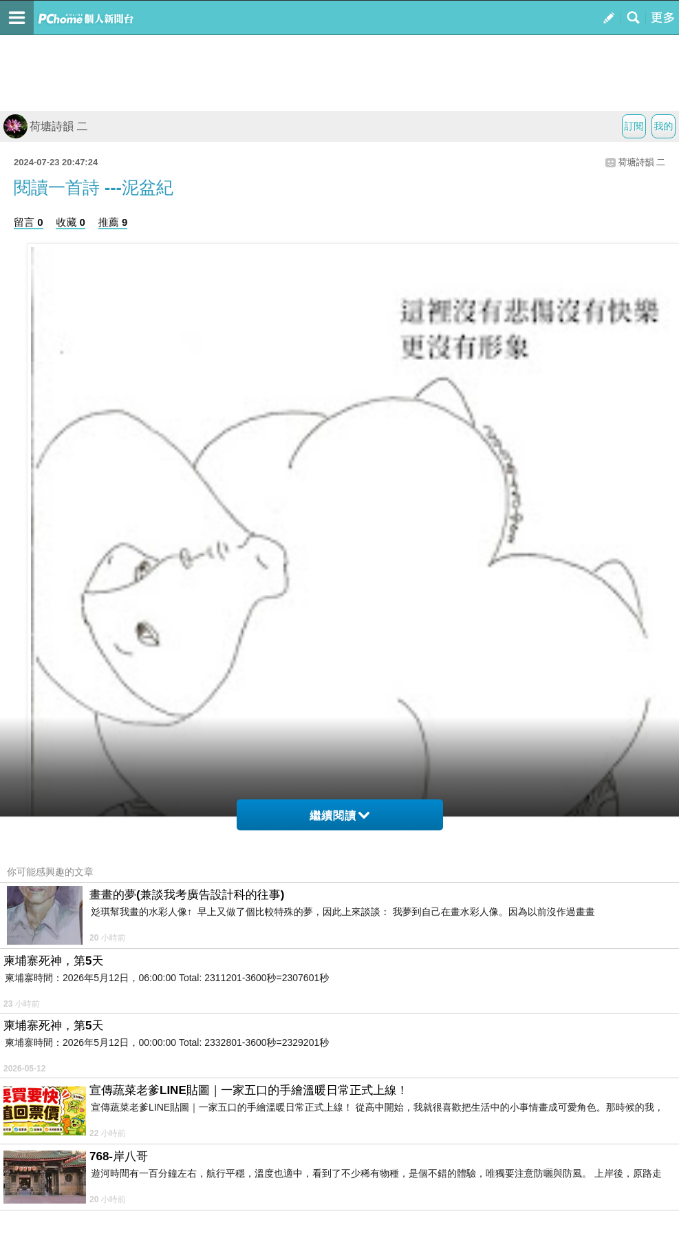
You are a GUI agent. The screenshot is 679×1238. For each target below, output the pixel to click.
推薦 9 (113, 222)
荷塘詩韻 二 (45, 126)
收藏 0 (70, 222)
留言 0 (28, 222)
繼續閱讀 (339, 815)
